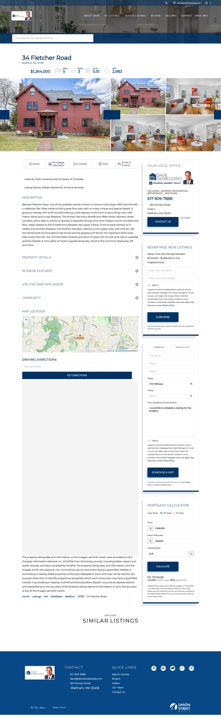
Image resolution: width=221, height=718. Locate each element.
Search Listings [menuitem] (130, 21)
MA (46, 588)
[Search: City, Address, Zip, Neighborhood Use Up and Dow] (50, 38)
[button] (90, 38)
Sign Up (200, 4)
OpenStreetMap (121, 351)
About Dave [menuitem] (86, 21)
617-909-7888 (143, 3)
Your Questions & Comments (162, 403)
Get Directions (125, 366)
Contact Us (163, 221)
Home (25, 588)
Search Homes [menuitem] (172, 675)
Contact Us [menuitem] (169, 697)
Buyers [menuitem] (150, 21)
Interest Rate (153, 548)
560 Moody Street (113, 688)
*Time (150, 391)
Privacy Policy (168, 305)
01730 (81, 588)
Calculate (163, 567)
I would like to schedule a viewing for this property (170, 421)
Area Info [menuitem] (196, 21)
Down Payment (155, 535)
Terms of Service (161, 485)
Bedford (70, 588)
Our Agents (185, 218)
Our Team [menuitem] (169, 691)
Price (149, 523)
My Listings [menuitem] (106, 21)
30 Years (166, 513)
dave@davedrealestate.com (168, 3)
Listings (36, 588)
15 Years (178, 513)
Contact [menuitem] (181, 21)
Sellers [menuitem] (165, 21)
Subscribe (163, 317)
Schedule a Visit (182, 347)
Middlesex (56, 588)
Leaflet (109, 351)
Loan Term (152, 513)
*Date (150, 378)
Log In (193, 4)
